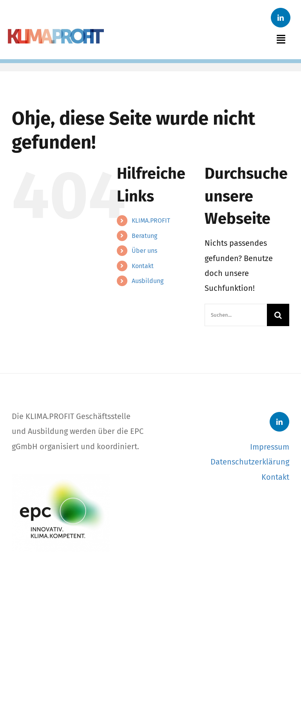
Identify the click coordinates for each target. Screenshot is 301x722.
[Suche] (278, 315)
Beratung (144, 235)
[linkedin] (280, 17)
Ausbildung (147, 281)
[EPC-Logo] (61, 478)
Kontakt (143, 266)
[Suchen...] (236, 315)
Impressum (269, 447)
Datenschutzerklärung (249, 461)
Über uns (144, 250)
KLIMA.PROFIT (151, 220)
